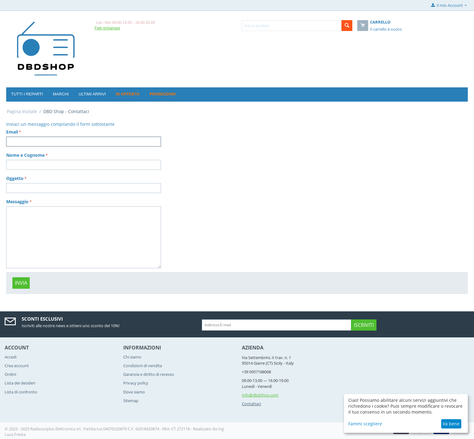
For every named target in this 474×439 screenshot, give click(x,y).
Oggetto (15, 178)
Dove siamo (134, 392)
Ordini (10, 374)
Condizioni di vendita (142, 365)
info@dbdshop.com (260, 395)
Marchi (61, 94)
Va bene (451, 424)
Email (12, 132)
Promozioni (163, 94)
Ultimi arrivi (92, 94)
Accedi (10, 357)
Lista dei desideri (20, 383)
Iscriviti (364, 325)
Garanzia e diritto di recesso (148, 374)
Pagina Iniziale (22, 111)
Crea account (17, 365)
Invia (21, 282)
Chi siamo (132, 357)
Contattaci (251, 403)
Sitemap (130, 400)
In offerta (128, 94)
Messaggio (17, 201)
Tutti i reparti (27, 94)
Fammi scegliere (365, 424)
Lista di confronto (21, 392)
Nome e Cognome (25, 155)
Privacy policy (135, 383)
